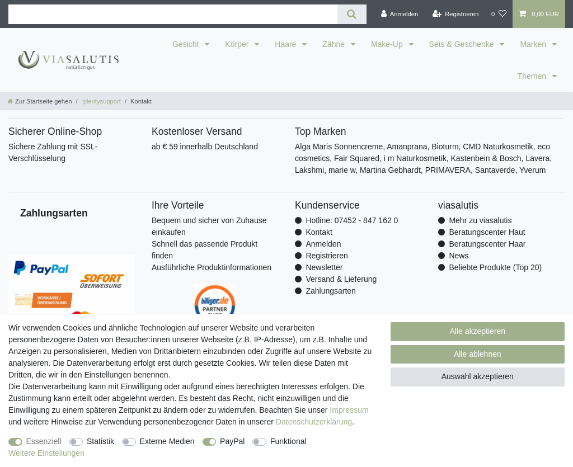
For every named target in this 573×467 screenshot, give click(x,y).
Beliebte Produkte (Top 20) (495, 267)
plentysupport (101, 101)
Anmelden (323, 243)
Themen (533, 76)
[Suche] (351, 14)
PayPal (232, 441)
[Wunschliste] (499, 14)
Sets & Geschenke (462, 44)
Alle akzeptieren (478, 331)
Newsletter (324, 267)
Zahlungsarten (331, 290)
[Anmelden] (400, 14)
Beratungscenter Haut (487, 232)
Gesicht (186, 44)
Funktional (288, 441)
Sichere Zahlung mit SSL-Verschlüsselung (53, 152)
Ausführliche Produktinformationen (211, 267)
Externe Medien (167, 441)
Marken (534, 44)
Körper (238, 44)
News (458, 255)
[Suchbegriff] (172, 14)
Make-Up (388, 44)
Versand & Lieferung (341, 279)
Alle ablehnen (477, 354)
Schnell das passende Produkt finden (204, 249)
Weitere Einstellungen (46, 453)
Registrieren (326, 255)
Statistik (100, 441)
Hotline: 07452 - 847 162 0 (352, 220)
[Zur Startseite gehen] (40, 101)
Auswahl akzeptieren (478, 376)
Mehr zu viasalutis (480, 220)
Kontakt (319, 232)
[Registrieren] (455, 14)
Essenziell (44, 441)
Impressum (349, 409)
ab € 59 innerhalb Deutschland (205, 146)
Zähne (334, 44)
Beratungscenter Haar (487, 243)
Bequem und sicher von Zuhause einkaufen (209, 226)
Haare (286, 44)
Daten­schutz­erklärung (314, 421)
